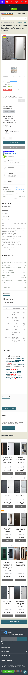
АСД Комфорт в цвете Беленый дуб (20, 529)
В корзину (14, 143)
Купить (22, 101)
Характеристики (6, 206)
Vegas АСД (7, 495)
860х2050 (6, 111)
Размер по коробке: (7, 108)
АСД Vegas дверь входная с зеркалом (7, 529)
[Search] (25, 18)
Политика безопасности (13, 641)
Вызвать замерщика (8, 671)
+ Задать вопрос (8, 428)
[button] (11, 2)
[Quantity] (7, 138)
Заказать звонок (22, 14)
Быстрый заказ (14, 147)
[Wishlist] (20, 77)
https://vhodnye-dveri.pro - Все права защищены (14, 665)
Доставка (10, 160)
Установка (11, 167)
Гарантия (10, 173)
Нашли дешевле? (6, 93)
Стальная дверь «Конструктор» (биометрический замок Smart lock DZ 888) (7, 461)
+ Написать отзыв (9, 408)
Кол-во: (4, 136)
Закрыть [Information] (14, 8)
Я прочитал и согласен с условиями (13, 642)
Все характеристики (20, 188)
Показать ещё (14, 621)
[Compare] (24, 77)
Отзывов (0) (5, 216)
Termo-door (13, 81)
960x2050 (12, 111)
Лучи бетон (12, 22)
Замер (10, 181)
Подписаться (22, 639)
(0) (14, 76)
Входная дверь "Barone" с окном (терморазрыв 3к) (20, 564)
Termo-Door (6, 22)
